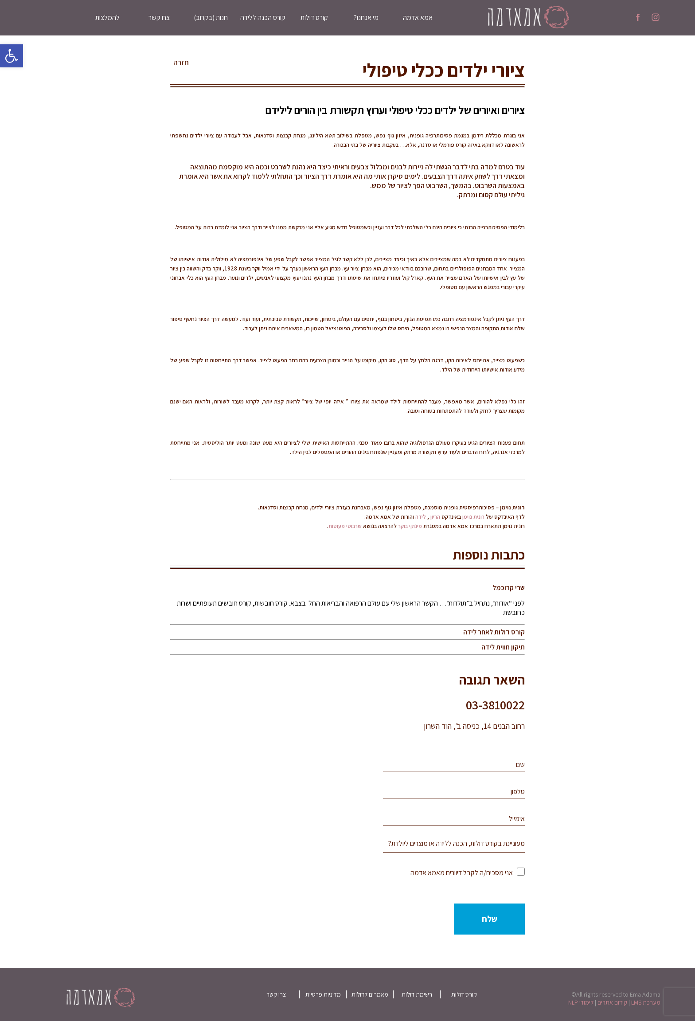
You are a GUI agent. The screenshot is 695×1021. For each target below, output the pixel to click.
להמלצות (107, 17)
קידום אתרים (612, 1002)
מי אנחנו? (366, 17)
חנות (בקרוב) (211, 17)
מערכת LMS (645, 1002)
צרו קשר (159, 17)
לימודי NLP (580, 1002)
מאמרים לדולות (369, 994)
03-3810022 (495, 704)
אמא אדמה (418, 17)
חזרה (181, 62)
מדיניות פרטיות (323, 994)
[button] (11, 55)
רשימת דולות (417, 994)
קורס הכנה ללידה (262, 17)
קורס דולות (314, 17)
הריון (435, 516)
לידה (420, 516)
